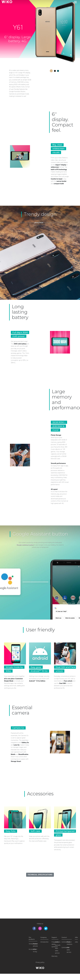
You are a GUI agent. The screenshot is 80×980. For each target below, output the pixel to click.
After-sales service (57, 950)
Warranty (54, 956)
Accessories (32, 949)
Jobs (76, 942)
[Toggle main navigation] (75, 2)
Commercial (65, 947)
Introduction (44, 942)
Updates (57, 942)
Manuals (57, 945)
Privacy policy (40, 962)
